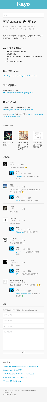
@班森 (18, 201)
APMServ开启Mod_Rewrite (12, 381)
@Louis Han (20, 232)
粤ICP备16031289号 (9, 395)
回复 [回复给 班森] (23, 187)
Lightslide (6, 29)
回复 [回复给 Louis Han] (23, 220)
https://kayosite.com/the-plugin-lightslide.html (18, 110)
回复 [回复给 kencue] (22, 165)
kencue (12, 163)
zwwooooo (13, 238)
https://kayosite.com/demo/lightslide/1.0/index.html (20, 76)
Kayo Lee (11, 114)
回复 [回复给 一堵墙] (23, 209)
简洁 (29, 29)
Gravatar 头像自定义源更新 (12, 370)
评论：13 (35, 29)
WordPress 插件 (22, 29)
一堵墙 (12, 207)
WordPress (26, 27)
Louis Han (13, 218)
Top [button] (10, 392)
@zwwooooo (20, 252)
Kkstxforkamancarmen (17, 280)
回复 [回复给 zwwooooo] (23, 240)
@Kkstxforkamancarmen (24, 294)
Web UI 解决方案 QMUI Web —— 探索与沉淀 (18, 374)
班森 (11, 185)
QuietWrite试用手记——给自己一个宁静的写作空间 (20, 366)
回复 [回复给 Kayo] (29, 173)
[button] (5, 348)
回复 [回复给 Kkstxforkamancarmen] (23, 282)
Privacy (33, 390)
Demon (12, 260)
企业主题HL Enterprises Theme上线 (15, 377)
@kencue (19, 176)
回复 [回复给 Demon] (23, 262)
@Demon (19, 274)
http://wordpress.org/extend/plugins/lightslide (18, 93)
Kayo (17, 172)
